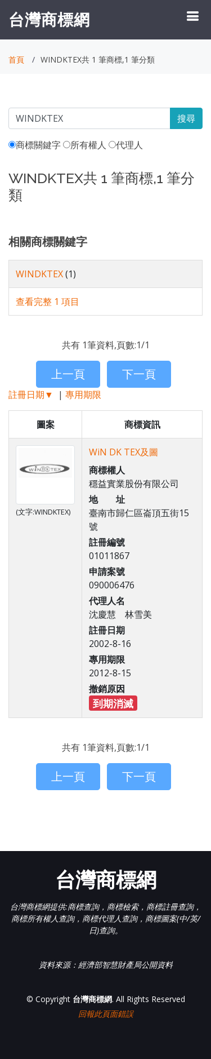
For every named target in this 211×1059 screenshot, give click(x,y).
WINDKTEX (39, 274)
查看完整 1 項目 (47, 301)
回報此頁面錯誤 (105, 1013)
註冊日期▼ (30, 394)
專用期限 (83, 394)
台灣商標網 (49, 19)
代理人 (126, 145)
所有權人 (84, 145)
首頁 (16, 59)
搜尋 (186, 118)
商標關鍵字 (34, 145)
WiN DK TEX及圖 (123, 452)
